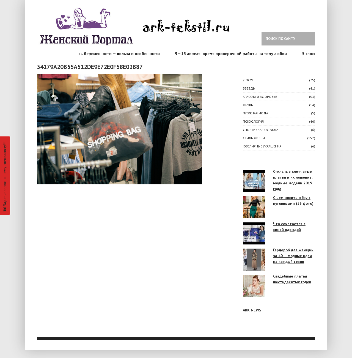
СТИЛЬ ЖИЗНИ (254, 138)
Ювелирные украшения (262, 146)
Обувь (248, 105)
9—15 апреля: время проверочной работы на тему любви (232, 53)
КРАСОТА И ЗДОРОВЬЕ (260, 97)
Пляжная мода (255, 113)
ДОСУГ (248, 80)
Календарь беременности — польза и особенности (112, 53)
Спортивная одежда (260, 130)
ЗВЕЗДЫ (249, 88)
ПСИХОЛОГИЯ (253, 121)
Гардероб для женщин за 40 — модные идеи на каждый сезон (293, 255)
